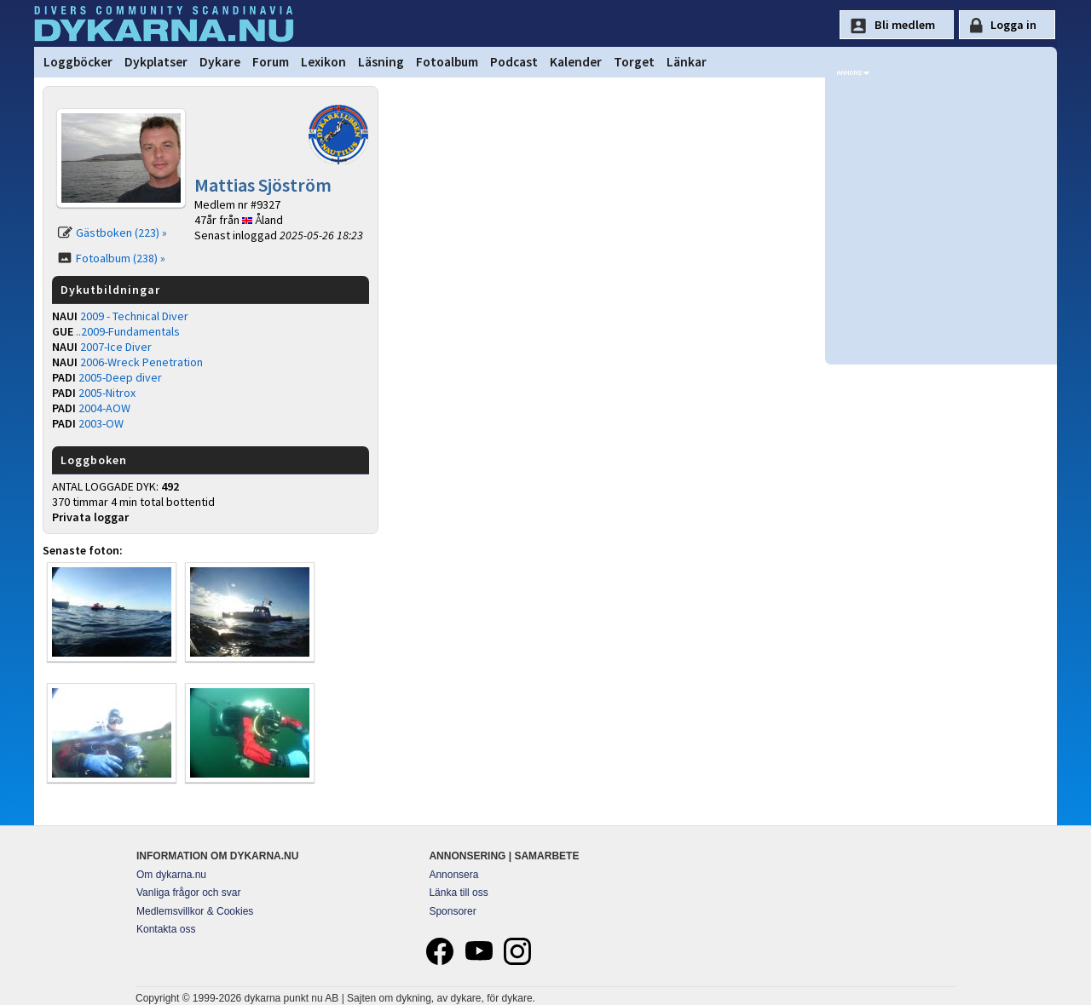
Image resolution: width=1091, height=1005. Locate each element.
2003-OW (101, 423)
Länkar (687, 62)
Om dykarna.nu (171, 875)
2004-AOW (104, 408)
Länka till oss (458, 893)
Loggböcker (78, 62)
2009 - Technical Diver (134, 316)
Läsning (381, 62)
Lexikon (323, 62)
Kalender (576, 62)
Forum (270, 62)
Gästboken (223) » (121, 232)
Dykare (219, 62)
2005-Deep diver (120, 377)
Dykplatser (156, 62)
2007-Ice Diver (116, 346)
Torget (634, 62)
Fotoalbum (447, 62)
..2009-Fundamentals (128, 331)
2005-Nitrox (107, 392)
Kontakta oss (165, 929)
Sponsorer (452, 911)
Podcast (514, 62)
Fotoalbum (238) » (120, 258)
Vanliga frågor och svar (188, 893)
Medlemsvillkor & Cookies (194, 911)
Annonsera (453, 875)
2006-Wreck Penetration (141, 362)
